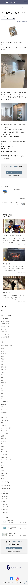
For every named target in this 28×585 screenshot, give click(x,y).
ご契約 (3, 351)
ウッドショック (5, 399)
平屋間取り (4, 425)
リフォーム (4, 473)
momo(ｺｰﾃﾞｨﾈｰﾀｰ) (7, 326)
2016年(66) (4, 512)
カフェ (3, 406)
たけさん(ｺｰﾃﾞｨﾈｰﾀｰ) (8, 18)
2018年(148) (5, 507)
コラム (3, 361)
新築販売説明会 (5, 457)
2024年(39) (4, 491)
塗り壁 (3, 465)
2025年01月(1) (5, 488)
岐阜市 (3, 356)
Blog (2, 313)
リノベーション (5, 444)
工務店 (3, 359)
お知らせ (3, 310)
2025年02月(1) (5, 485)
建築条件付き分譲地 (6, 345)
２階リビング (5, 420)
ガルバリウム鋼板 (6, 428)
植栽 (2, 462)
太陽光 (3, 449)
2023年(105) (5, 493)
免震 (2, 396)
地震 (2, 388)
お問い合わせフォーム (14, 172)
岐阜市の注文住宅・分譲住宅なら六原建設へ (12, 7)
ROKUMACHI (4, 401)
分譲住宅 (3, 367)
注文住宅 (3, 353)
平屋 (2, 422)
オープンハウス (5, 369)
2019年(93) (4, 504)
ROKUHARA (4, 318)
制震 (2, 393)
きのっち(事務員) (6, 316)
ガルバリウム (5, 430)
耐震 (2, 391)
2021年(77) (4, 499)
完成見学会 (4, 452)
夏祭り (3, 468)
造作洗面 (3, 441)
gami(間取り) (5, 323)
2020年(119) (5, 501)
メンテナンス (5, 409)
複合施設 (3, 404)
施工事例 (3, 438)
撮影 (2, 364)
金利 (2, 385)
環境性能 (3, 383)
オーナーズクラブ (6, 460)
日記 (2, 375)
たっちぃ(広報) (5, 334)
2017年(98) (4, 509)
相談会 (3, 470)
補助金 (3, 380)
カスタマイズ (5, 454)
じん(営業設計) (5, 337)
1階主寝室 (4, 412)
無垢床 (3, 446)
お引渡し (3, 436)
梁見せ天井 (4, 417)
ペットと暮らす (5, 433)
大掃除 (3, 476)
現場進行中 (4, 331)
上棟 (2, 377)
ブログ (25, 7)
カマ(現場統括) (5, 321)
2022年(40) (4, 496)
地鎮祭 (3, 348)
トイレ (3, 478)
